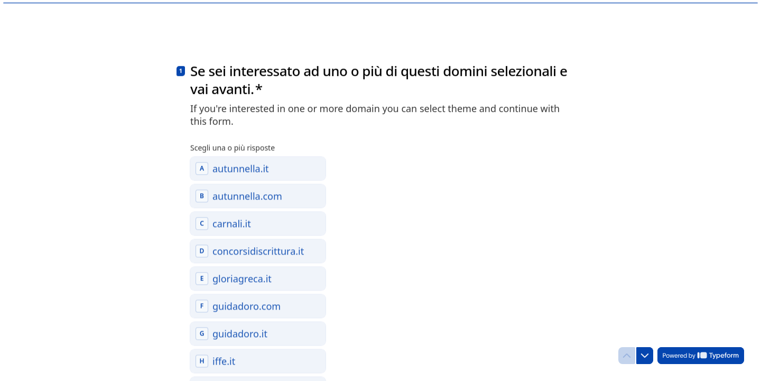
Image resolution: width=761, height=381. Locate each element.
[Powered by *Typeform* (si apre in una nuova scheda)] (700, 355)
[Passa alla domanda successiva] (644, 355)
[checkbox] (258, 166)
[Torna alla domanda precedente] (626, 355)
